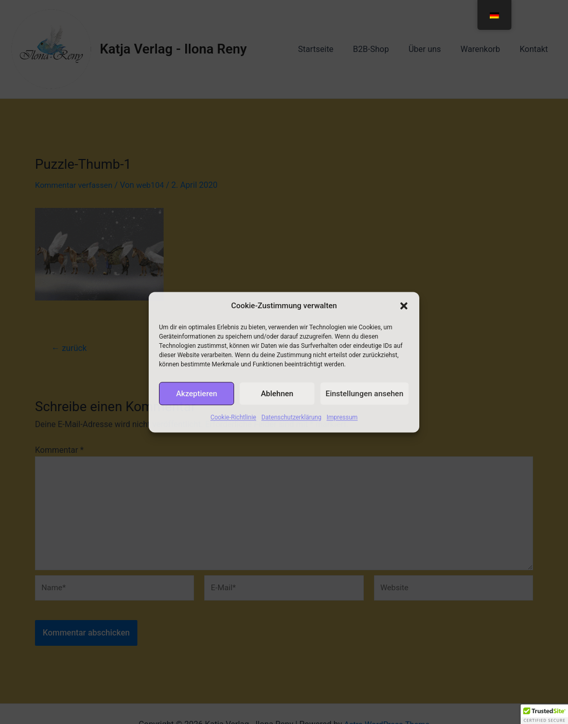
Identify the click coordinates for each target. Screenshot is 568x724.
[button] (404, 306)
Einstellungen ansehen (364, 397)
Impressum (342, 421)
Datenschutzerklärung (291, 421)
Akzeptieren (196, 397)
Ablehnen (277, 397)
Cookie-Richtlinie (233, 421)
